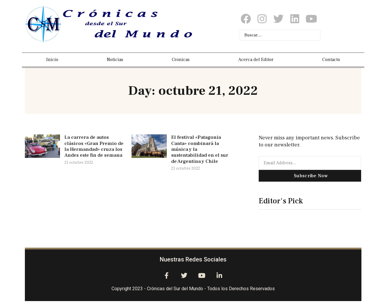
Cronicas (181, 60)
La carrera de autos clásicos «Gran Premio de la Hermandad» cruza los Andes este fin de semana (93, 146)
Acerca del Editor (256, 60)
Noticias (115, 60)
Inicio (52, 60)
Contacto (331, 60)
